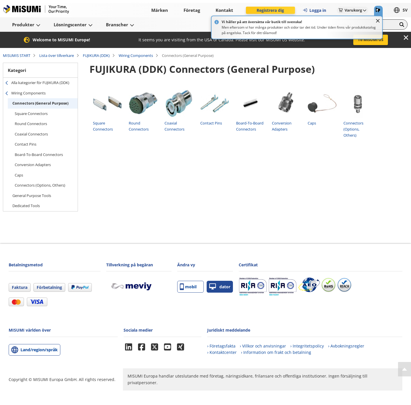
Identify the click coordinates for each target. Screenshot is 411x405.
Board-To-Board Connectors (39, 154)
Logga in (314, 10)
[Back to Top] (404, 369)
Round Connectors (31, 123)
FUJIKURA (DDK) (96, 55)
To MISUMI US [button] (370, 39)
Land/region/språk (39, 349)
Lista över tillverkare (56, 55)
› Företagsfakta (221, 346)
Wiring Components (136, 55)
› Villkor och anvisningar (263, 346)
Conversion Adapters (33, 164)
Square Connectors (31, 113)
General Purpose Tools (31, 195)
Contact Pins (25, 144)
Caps (19, 175)
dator (219, 286)
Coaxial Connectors (31, 134)
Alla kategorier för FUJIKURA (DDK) (40, 82)
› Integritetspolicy (307, 346)
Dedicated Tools (26, 205)
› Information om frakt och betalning (276, 352)
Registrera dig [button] (270, 10)
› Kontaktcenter (222, 352)
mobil (188, 286)
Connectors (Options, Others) (40, 185)
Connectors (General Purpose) (40, 103)
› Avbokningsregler (346, 346)
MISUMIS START (16, 55)
